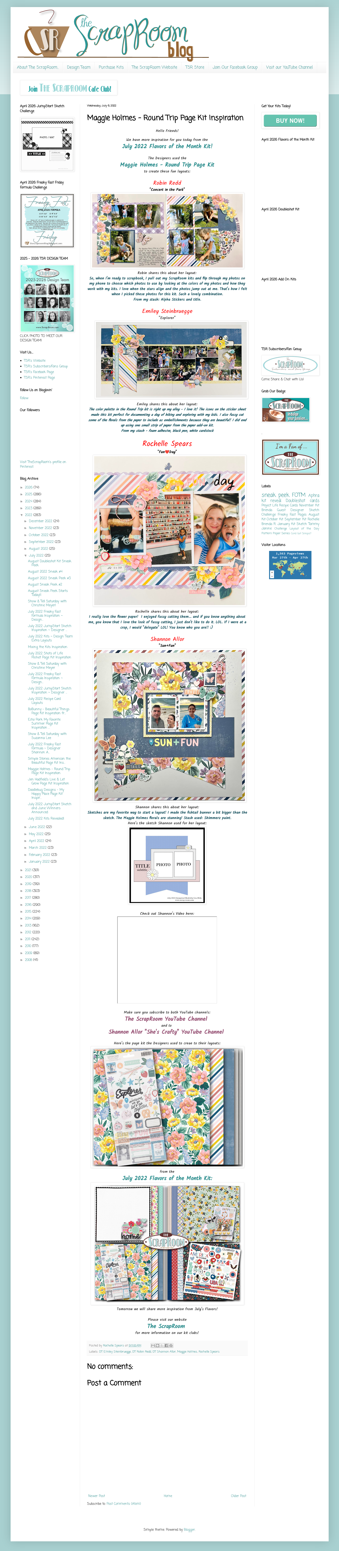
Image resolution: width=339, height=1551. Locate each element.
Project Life (270, 505)
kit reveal (272, 501)
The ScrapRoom (167, 1326)
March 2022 (38, 847)
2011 (28, 939)
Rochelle (313, 519)
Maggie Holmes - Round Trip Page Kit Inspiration (49, 771)
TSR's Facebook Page (39, 372)
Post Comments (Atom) (124, 1504)
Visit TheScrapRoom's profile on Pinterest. (43, 464)
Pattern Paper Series (276, 533)
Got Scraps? (304, 533)
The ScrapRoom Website (154, 67)
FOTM (299, 495)
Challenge (280, 528)
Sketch (302, 524)
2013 (28, 925)
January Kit (286, 524)
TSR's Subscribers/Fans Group (46, 366)
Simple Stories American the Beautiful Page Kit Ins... (49, 760)
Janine (267, 528)
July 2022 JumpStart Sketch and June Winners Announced (49, 808)
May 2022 (37, 834)
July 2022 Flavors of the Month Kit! (167, 146)
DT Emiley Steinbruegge (115, 1352)
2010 (28, 946)
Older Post (238, 1496)
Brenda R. (269, 524)
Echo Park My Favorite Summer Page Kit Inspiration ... (44, 723)
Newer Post (96, 1496)
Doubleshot (295, 501)
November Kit (309, 505)
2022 (29, 515)
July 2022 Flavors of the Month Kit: (167, 1178)
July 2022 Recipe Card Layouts (44, 701)
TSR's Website (34, 360)
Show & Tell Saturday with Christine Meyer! (47, 603)
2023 (29, 508)
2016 (29, 905)
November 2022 (41, 528)
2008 (29, 960)
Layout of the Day (304, 528)
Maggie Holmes (187, 1352)
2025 (29, 494)
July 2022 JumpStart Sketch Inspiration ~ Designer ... (49, 628)
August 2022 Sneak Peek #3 (49, 578)
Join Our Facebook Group (235, 67)
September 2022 (42, 542)
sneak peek (275, 495)
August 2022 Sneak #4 (45, 571)
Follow (24, 398)
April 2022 (37, 841)
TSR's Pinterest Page (39, 377)
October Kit (275, 519)
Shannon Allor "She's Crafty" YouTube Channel (167, 1032)
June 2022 (37, 827)
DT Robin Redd (141, 1352)
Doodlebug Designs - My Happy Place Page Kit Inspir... (46, 794)
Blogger (189, 1529)
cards (314, 501)
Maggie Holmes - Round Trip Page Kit (167, 165)
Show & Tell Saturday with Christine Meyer (47, 665)
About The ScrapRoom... (38, 67)
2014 (28, 918)
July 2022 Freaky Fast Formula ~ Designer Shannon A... (44, 748)
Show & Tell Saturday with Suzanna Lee (47, 736)
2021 (28, 870)
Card (293, 533)
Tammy (313, 524)
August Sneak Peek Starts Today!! (48, 593)
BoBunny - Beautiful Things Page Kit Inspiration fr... (48, 711)
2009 (29, 953)
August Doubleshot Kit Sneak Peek (49, 563)
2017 (28, 897)
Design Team (78, 67)
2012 (28, 932)
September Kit (295, 519)
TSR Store (195, 67)
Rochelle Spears (209, 1352)
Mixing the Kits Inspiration (47, 647)
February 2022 (40, 855)
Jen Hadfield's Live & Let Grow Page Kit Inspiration (48, 781)
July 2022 (37, 555)
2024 (29, 501)
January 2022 (40, 861)
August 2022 (39, 548)
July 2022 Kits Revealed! (46, 818)
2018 (28, 891)
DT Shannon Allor (164, 1352)
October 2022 (39, 535)
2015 (28, 911)
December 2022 (41, 521)
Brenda (267, 510)
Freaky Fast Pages (292, 514)
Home (168, 1496)
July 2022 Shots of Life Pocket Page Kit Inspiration (49, 655)
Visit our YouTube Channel (289, 67)
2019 (29, 884)
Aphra (313, 496)
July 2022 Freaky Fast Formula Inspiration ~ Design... (45, 615)
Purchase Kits (111, 67)
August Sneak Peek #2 (45, 584)
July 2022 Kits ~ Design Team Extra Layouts (50, 638)
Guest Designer (290, 510)
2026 (29, 487)
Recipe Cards (288, 505)
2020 (29, 877)
